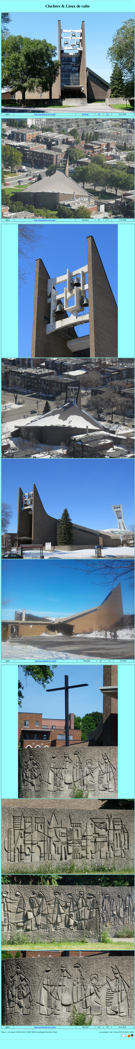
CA (107, 114)
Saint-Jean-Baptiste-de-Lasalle (45, 114)
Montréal (85, 114)
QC (99, 114)
